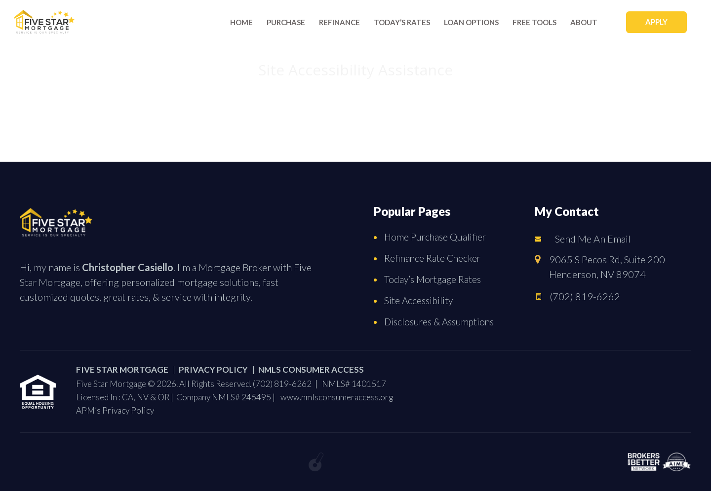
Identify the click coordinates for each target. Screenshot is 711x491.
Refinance (339, 22)
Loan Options (471, 22)
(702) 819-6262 (585, 296)
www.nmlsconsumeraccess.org (336, 397)
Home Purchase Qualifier (435, 237)
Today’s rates (402, 22)
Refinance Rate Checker (432, 258)
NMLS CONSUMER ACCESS (311, 369)
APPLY (656, 21)
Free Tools (534, 22)
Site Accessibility (418, 300)
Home (241, 22)
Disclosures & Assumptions (439, 321)
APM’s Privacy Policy (115, 410)
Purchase (286, 22)
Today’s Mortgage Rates (432, 279)
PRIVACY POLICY (213, 369)
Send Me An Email (593, 239)
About (583, 22)
